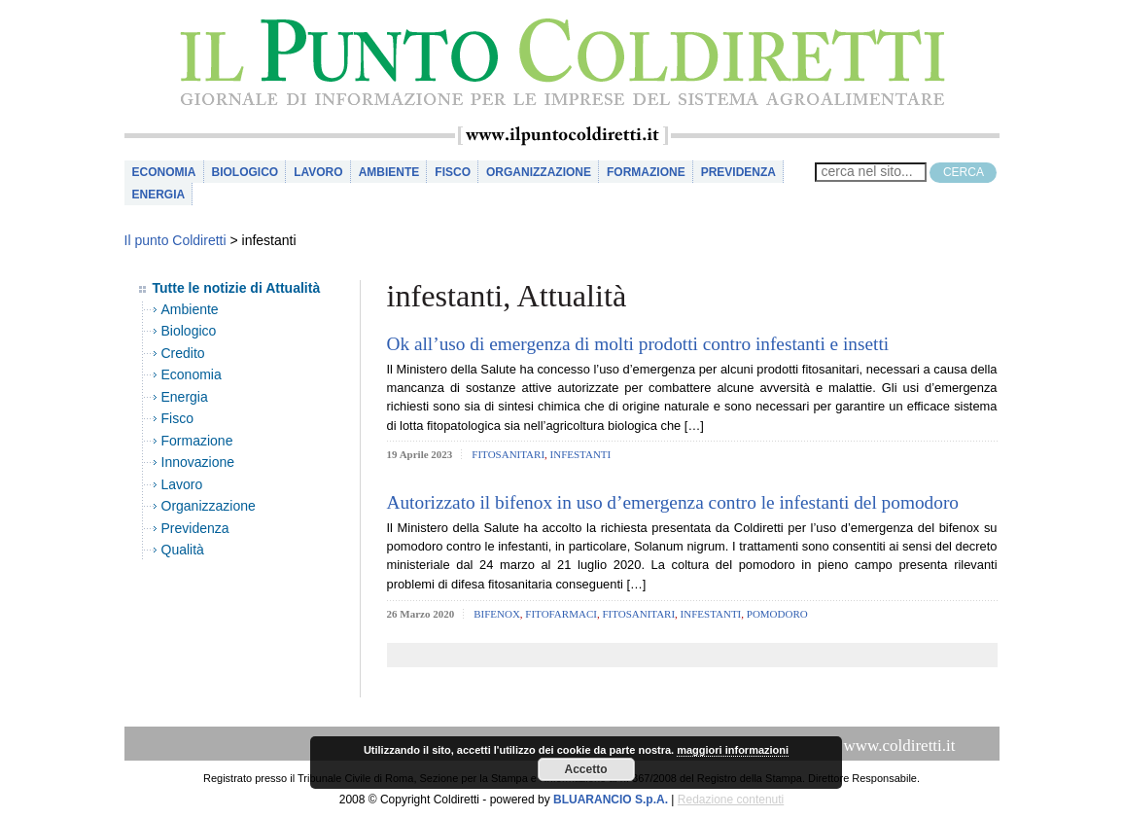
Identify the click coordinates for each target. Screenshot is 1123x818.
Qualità (182, 549)
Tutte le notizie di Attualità (237, 288)
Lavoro (318, 172)
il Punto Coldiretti (562, 63)
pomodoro (777, 614)
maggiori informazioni (733, 750)
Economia (164, 172)
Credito (183, 353)
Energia (159, 194)
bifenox (497, 614)
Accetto (585, 769)
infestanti (581, 454)
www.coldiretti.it (899, 745)
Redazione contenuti (731, 799)
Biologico (245, 172)
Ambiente (389, 172)
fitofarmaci (561, 614)
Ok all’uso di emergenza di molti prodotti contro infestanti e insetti (638, 344)
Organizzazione (538, 172)
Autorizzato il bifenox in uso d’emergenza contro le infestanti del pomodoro (673, 502)
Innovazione (198, 462)
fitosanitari (508, 454)
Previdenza (738, 172)
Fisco (453, 172)
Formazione (646, 172)
